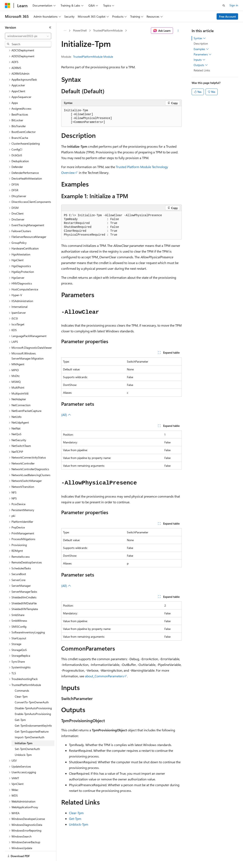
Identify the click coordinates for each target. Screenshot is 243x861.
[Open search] (224, 5)
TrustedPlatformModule (108, 30)
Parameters (202, 54)
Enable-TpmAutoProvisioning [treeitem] (33, 700)
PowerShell (80, 30)
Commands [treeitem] (22, 676)
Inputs (199, 60)
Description (201, 43)
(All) (66, 415)
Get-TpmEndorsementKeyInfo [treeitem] (33, 711)
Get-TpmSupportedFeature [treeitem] (32, 717)
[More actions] (178, 30)
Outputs (201, 65)
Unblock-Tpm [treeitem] (23, 741)
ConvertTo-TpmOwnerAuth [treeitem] (32, 688)
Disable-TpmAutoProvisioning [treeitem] (33, 694)
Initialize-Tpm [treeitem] (23, 729)
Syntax (200, 38)
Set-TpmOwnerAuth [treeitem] (27, 735)
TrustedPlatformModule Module (93, 56)
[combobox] (28, 36)
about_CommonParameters (104, 676)
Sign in (233, 5)
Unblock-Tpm (78, 824)
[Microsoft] (7, 5)
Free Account (227, 16)
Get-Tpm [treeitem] (20, 706)
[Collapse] (50, 27)
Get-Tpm (75, 818)
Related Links (202, 70)
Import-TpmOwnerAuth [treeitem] (29, 723)
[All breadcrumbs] (64, 30)
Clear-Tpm (76, 813)
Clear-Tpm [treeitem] (21, 682)
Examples (201, 49)
